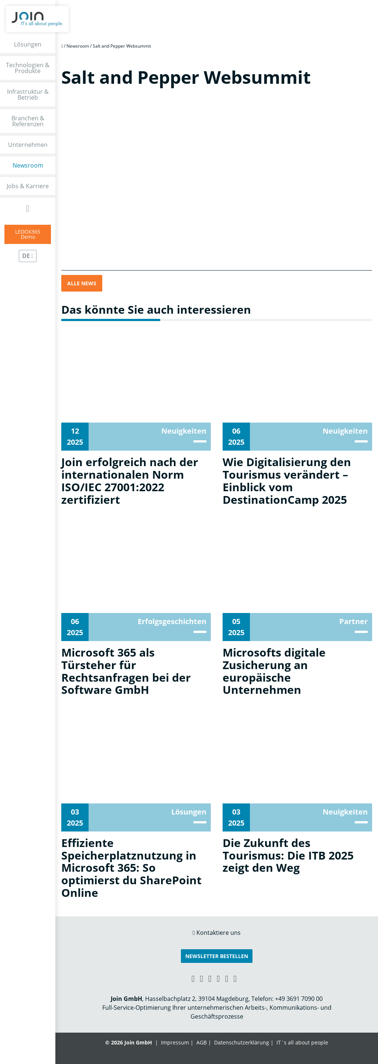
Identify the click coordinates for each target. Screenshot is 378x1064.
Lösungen (27, 44)
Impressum (175, 1042)
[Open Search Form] (28, 208)
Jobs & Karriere (28, 186)
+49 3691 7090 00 (299, 999)
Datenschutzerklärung (241, 1042)
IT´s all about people (302, 1042)
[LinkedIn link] (201, 978)
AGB (201, 1042)
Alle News (81, 283)
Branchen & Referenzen (27, 121)
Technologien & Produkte (27, 68)
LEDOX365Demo (27, 234)
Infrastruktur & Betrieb (28, 94)
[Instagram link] (226, 978)
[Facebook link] (210, 978)
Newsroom (28, 165)
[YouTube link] (218, 978)
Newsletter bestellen (216, 956)
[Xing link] (193, 978)
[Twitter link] (235, 978)
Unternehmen (28, 145)
